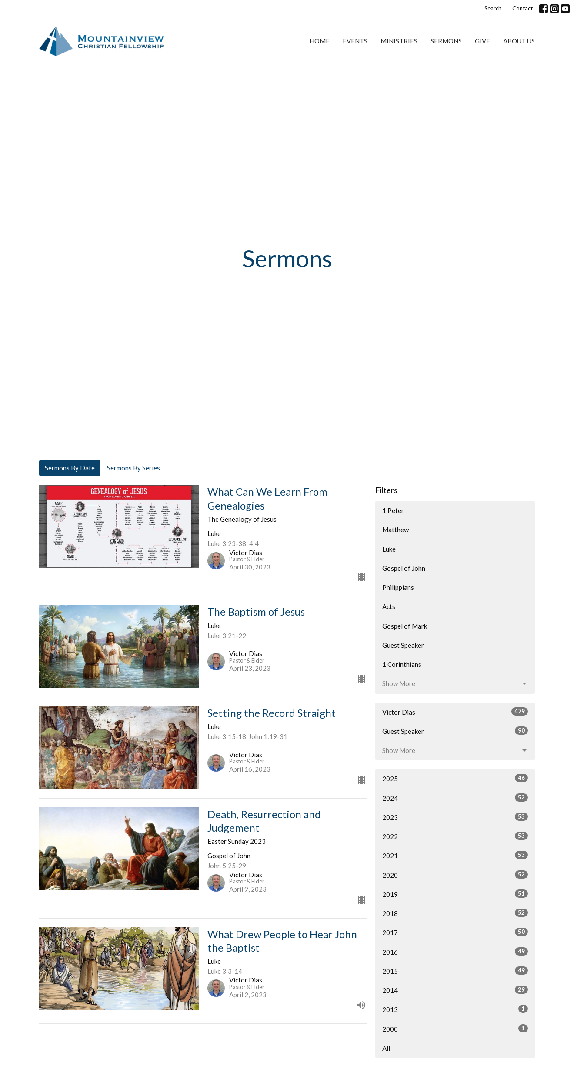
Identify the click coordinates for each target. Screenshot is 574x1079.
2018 (455, 913)
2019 (455, 893)
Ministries (398, 41)
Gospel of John (403, 568)
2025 (455, 778)
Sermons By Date (70, 468)
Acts (388, 606)
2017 (455, 932)
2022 (455, 836)
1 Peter (393, 510)
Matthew (395, 529)
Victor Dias (455, 711)
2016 (455, 951)
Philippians (398, 587)
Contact (522, 8)
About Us (519, 41)
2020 (455, 874)
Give (482, 41)
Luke (389, 549)
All (386, 1048)
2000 (455, 1028)
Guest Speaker (403, 645)
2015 (455, 970)
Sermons (446, 41)
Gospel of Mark (404, 626)
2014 (455, 990)
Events (355, 41)
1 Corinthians (401, 664)
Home (320, 41)
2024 (455, 797)
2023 (455, 817)
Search (492, 8)
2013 (455, 1009)
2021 (455, 855)
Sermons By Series (133, 468)
